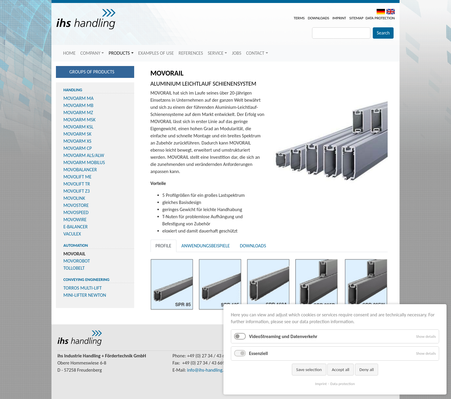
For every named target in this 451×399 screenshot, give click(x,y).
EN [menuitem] (390, 11)
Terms (299, 18)
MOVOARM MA (78, 98)
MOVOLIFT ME (77, 177)
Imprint (339, 18)
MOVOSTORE (76, 205)
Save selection (309, 369)
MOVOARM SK (77, 134)
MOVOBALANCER (80, 169)
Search (383, 33)
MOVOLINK (74, 198)
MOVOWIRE (75, 219)
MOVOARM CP (77, 148)
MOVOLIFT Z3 (76, 191)
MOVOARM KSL (78, 127)
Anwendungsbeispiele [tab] (205, 246)
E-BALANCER (75, 227)
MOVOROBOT (76, 261)
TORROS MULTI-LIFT (82, 288)
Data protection (380, 18)
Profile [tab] (163, 246)
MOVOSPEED (76, 212)
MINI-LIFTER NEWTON (84, 295)
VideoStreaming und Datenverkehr (283, 336)
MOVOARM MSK (79, 119)
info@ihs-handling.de (207, 370)
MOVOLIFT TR (76, 184)
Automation (75, 245)
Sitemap (356, 18)
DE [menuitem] (381, 11)
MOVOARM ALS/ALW (83, 155)
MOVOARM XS (77, 141)
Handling (72, 89)
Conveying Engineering (86, 279)
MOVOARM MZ (78, 112)
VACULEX (72, 234)
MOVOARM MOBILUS (84, 162)
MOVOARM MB (78, 105)
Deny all (366, 369)
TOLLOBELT (74, 268)
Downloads (318, 18)
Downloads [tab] (253, 246)
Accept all (340, 369)
